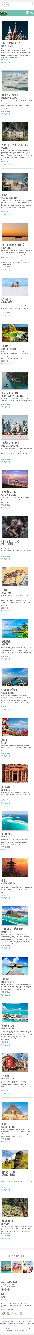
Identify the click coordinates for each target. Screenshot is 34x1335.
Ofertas (3, 1296)
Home (2, 1293)
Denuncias (31, 1323)
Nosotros (4, 1297)
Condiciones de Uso (7, 1309)
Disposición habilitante (6, 1323)
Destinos (3, 1294)
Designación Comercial (20, 1323)
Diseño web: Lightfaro (21, 1330)
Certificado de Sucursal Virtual (23, 1321)
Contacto (4, 1299)
